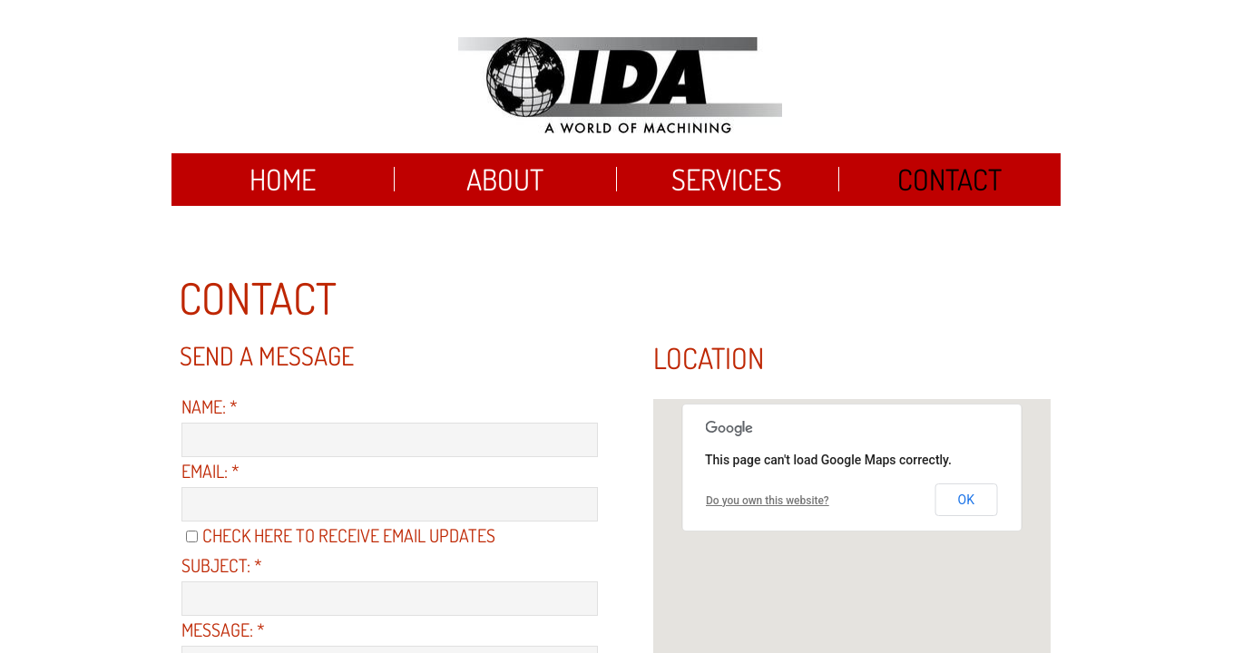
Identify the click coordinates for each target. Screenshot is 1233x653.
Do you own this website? (767, 500)
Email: (210, 470)
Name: (209, 406)
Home (283, 179)
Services (726, 179)
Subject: (221, 565)
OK (966, 499)
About (504, 179)
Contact (949, 179)
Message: (223, 629)
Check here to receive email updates (340, 535)
